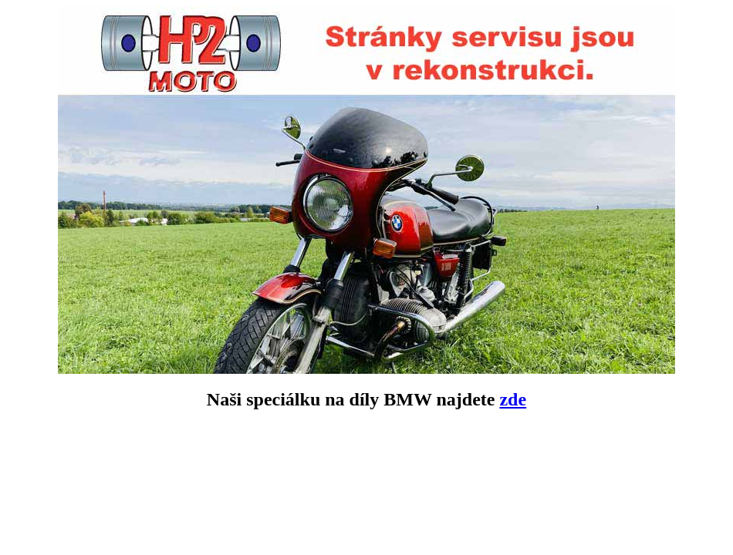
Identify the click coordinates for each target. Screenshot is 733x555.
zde (512, 399)
